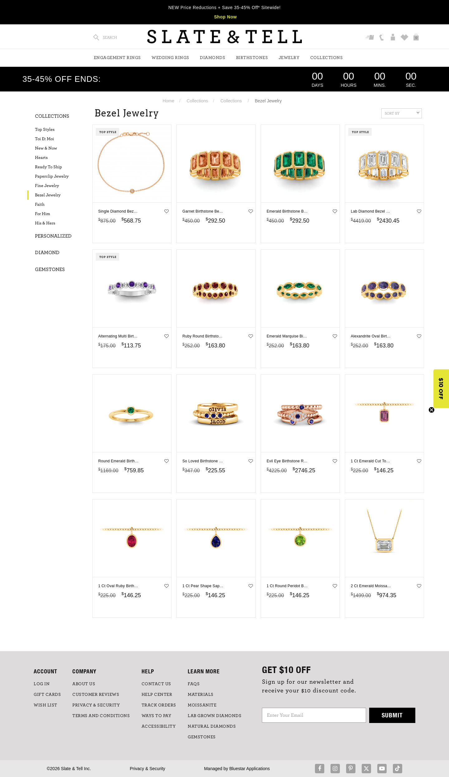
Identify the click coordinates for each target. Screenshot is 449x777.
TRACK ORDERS (159, 705)
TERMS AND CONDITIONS (101, 716)
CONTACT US (156, 684)
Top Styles (45, 129)
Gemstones (50, 269)
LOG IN (42, 684)
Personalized (53, 236)
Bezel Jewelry (47, 195)
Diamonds (212, 58)
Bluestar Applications (249, 768)
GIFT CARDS (47, 694)
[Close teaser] (431, 410)
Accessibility (159, 726)
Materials (201, 694)
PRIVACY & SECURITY (96, 705)
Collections (326, 58)
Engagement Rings (117, 58)
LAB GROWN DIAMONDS (214, 716)
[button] (441, 388)
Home (168, 100)
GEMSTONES (202, 737)
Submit (392, 715)
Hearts (41, 157)
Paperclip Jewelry (52, 176)
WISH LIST (45, 705)
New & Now (46, 148)
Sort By (402, 113)
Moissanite (202, 705)
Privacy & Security (147, 768)
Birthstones (252, 58)
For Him (42, 214)
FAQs (194, 684)
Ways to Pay (156, 716)
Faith (40, 204)
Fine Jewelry (47, 186)
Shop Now (225, 16)
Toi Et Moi (44, 139)
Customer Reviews (95, 694)
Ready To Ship (48, 167)
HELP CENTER (157, 694)
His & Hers (45, 223)
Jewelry (289, 58)
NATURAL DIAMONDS (212, 726)
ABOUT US (83, 684)
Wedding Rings (170, 58)
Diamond (47, 252)
